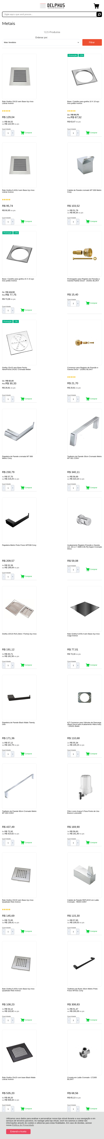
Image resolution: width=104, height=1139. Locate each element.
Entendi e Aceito (18, 1131)
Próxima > (65, 986)
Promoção (42, 55)
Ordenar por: (41, 37)
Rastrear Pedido (18, 1037)
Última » (81, 986)
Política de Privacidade (23, 1125)
